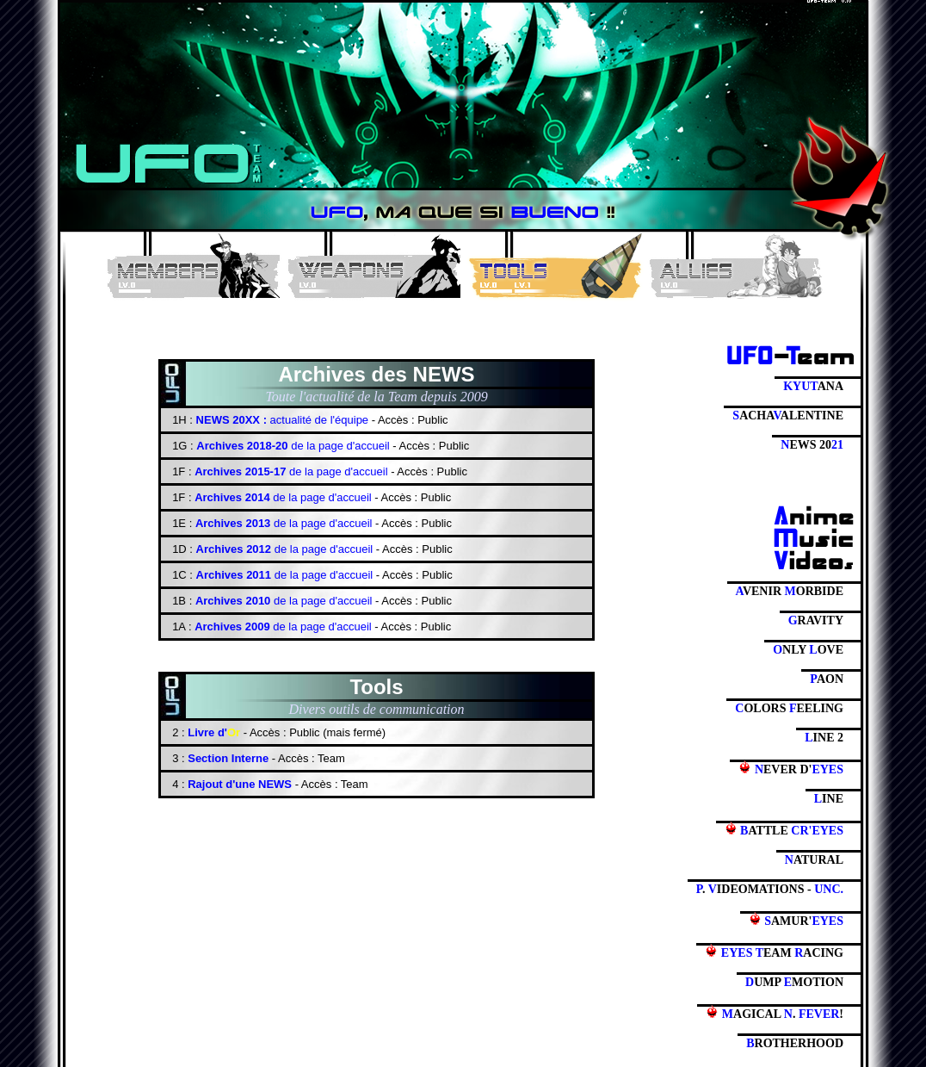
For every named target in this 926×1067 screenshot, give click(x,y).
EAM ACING (774, 951)
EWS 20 (812, 444)
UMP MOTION (794, 982)
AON (826, 679)
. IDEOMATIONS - (769, 889)
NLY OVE (808, 649)
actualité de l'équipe (282, 419)
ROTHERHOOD (794, 1043)
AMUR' (796, 919)
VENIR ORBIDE (789, 591)
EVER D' (790, 768)
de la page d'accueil (292, 445)
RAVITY (815, 620)
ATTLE (784, 829)
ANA (813, 386)
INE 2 (824, 737)
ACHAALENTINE (787, 415)
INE (828, 798)
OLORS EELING (789, 708)
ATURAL (814, 859)
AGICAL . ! (774, 1012)
